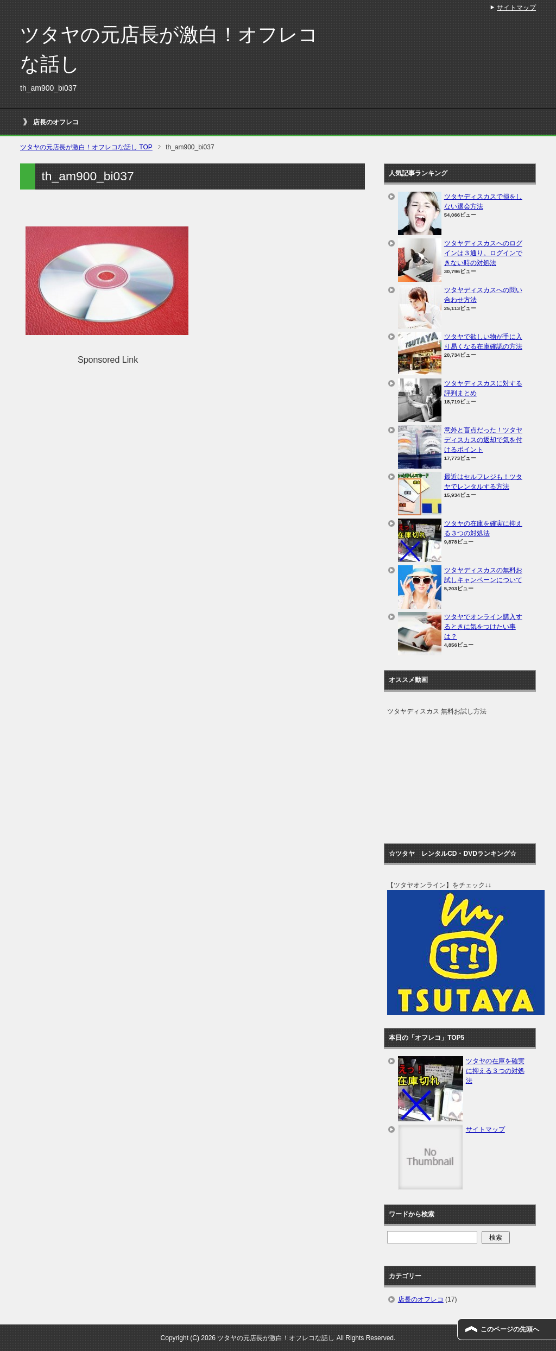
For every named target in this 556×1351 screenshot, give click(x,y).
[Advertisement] (117, 443)
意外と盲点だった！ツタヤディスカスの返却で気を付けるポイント (483, 439)
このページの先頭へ (510, 1329)
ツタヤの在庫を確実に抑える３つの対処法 (495, 1070)
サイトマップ (485, 1129)
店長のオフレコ (56, 122)
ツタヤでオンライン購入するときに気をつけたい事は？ (483, 626)
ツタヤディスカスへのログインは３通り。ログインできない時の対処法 (483, 253)
